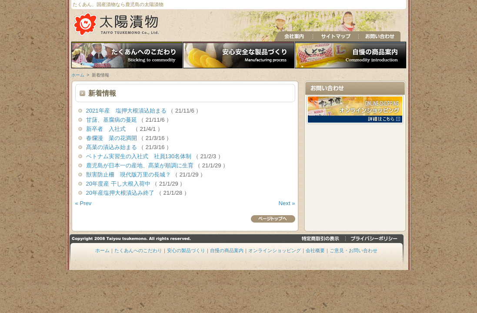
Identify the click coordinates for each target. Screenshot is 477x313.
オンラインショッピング (274, 250)
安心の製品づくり (239, 55)
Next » (287, 203)
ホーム (77, 75)
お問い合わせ (379, 36)
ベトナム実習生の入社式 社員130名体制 (139, 156)
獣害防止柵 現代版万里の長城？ (129, 174)
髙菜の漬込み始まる (112, 147)
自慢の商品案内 (351, 55)
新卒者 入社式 (109, 129)
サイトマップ (335, 36)
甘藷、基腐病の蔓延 (112, 120)
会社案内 (293, 36)
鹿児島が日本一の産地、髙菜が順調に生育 (140, 165)
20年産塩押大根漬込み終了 (121, 193)
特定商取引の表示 (321, 238)
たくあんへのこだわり (126, 55)
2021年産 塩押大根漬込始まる (127, 110)
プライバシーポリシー (374, 238)
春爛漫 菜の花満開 (112, 138)
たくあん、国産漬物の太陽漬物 (117, 24)
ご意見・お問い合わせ (353, 250)
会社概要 (315, 250)
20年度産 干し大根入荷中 (119, 183)
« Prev (83, 203)
